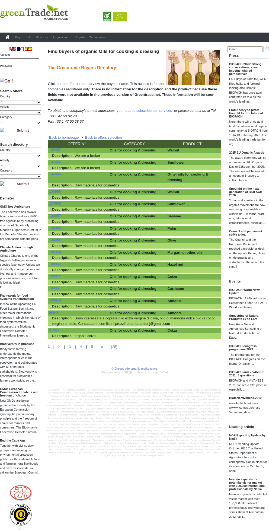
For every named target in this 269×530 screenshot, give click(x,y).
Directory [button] (42, 37)
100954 (55, 252)
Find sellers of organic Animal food (145, 418)
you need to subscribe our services (144, 111)
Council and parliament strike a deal (245, 233)
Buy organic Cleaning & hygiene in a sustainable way (137, 405)
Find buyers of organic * (114, 437)
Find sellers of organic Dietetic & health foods (125, 424)
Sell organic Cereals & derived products (151, 390)
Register (80, 37)
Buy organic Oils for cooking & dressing (77, 415)
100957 (55, 216)
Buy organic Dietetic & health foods (101, 408)
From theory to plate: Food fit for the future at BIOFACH (246, 113)
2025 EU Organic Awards (246, 152)
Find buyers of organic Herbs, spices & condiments (146, 446)
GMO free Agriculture (15, 206)
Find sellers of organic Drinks (162, 424)
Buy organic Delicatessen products (67, 408)
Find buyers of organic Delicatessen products (80, 443)
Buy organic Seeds (189, 415)
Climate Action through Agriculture (16, 249)
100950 (55, 300)
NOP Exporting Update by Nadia (247, 437)
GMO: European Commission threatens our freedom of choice (19, 392)
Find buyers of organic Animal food (143, 437)
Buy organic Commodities (177, 405)
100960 (55, 174)
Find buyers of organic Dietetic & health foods (125, 443)
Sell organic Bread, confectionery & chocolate (109, 390)
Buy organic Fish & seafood (153, 408)
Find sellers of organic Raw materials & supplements (111, 434)
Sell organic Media (196, 396)
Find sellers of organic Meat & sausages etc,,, (193, 427)
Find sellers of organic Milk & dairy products (140, 430)
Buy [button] (17, 37)
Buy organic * (168, 402)
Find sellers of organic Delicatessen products (80, 424)
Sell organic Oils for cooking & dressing (130, 399)
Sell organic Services (93, 402)
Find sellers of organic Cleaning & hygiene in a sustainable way (122, 421)
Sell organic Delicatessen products (122, 393)
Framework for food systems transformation (17, 297)
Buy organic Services (210, 415)
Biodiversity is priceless (17, 343)
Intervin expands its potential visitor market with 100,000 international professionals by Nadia (247, 484)
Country (5, 96)
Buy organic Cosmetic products (206, 405)
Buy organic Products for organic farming (117, 415)
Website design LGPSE (116, 372)
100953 (55, 264)
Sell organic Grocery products (96, 396)
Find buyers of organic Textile (150, 455)
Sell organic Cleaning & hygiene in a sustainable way (196, 390)
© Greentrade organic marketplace (135, 368)
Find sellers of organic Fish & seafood (195, 424)
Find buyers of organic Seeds (159, 452)
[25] (114, 347)
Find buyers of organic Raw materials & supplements (118, 452)
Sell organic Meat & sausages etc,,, (169, 396)
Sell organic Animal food (74, 390)
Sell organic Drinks (184, 393)
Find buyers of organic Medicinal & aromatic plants (97, 449)
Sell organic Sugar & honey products (122, 402)
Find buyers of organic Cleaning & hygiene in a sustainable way (122, 440)
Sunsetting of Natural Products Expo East (244, 317)
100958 (55, 203)
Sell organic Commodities (60, 393)
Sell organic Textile (150, 402)
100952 (55, 276)
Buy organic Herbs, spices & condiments (79, 412)
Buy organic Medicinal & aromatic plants (175, 412)
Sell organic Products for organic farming (170, 399)
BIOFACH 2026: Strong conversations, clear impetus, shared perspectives (245, 68)
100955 (55, 240)
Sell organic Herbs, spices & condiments (131, 396)
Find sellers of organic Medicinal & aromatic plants (94, 430)
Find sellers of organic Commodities (170, 421)
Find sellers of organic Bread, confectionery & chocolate (189, 418)
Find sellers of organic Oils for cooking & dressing (186, 430)
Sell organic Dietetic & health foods (156, 393)
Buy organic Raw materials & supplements (157, 415)
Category (6, 117)
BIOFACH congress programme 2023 (243, 347)
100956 (55, 228)
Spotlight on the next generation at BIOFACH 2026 (245, 192)
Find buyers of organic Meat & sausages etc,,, (194, 446)
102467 (55, 150)
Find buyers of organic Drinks (162, 443)
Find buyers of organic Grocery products (101, 446)
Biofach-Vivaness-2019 (245, 397)
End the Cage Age (12, 440)
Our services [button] (97, 37)
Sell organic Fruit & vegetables (65, 396)
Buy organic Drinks (129, 408)
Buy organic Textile (93, 418)
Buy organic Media (145, 412)
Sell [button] (27, 37)
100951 (55, 288)
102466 (55, 162)
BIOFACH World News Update (244, 291)
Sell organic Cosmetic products (88, 393)
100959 (55, 191)
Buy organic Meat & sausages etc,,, (117, 412)
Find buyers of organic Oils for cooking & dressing (190, 449)
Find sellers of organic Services (182, 434)
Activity (4, 106)
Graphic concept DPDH (152, 372)
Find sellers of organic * (115, 418)
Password (6, 65)
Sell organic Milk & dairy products (94, 399)
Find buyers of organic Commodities (171, 440)
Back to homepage (64, 137)
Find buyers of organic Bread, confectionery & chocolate (188, 437)
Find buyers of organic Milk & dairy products (144, 449)
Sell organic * (54, 390)
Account (5, 54)
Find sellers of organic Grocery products (101, 427)
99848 (54, 312)
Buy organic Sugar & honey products (65, 418)
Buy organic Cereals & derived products (92, 405)
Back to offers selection (103, 137)
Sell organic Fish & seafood (208, 393)
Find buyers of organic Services (190, 452)
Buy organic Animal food (188, 402)
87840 (54, 330)
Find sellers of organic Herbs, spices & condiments (146, 427)
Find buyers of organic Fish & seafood (195, 443)
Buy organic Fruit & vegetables (183, 408)
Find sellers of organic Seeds (152, 434)
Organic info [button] (61, 37)
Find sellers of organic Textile (86, 437)
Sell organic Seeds (72, 402)
